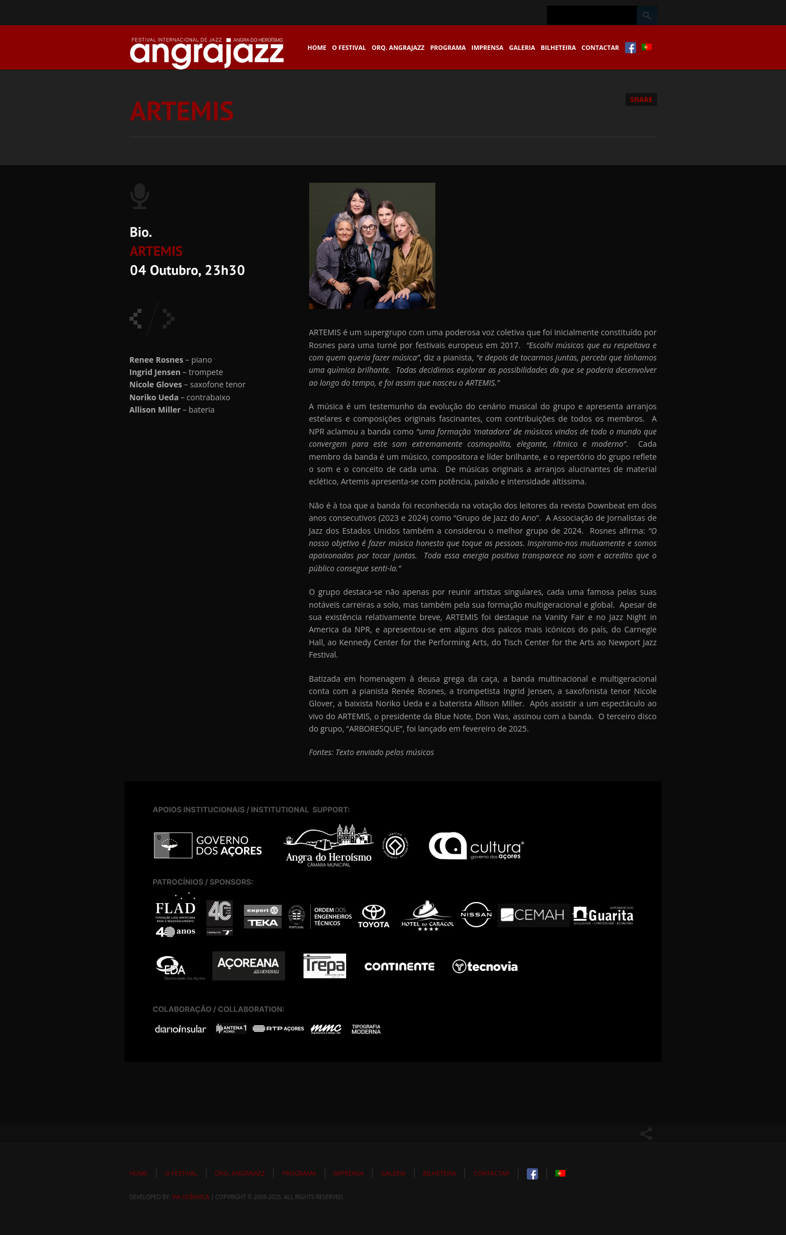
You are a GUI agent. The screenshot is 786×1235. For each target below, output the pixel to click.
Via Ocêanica (191, 1197)
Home (317, 47)
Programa (448, 47)
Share (641, 99)
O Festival (349, 47)
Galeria (522, 47)
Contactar (600, 47)
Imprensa (487, 47)
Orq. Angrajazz (398, 47)
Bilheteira (558, 47)
